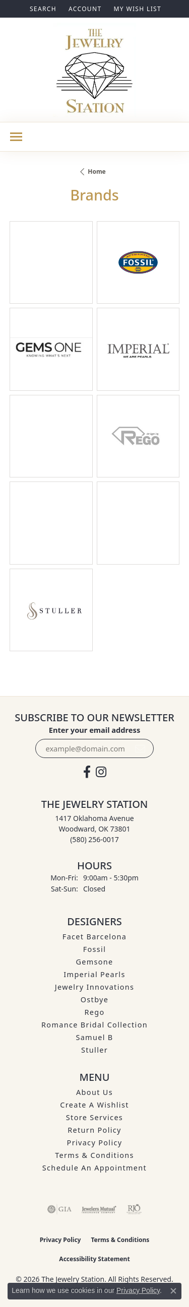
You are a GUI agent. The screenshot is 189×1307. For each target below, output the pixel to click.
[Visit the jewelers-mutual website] (99, 1209)
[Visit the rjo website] (134, 1209)
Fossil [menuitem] (94, 949)
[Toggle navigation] (16, 136)
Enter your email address (94, 730)
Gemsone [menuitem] (94, 962)
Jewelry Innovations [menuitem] (95, 987)
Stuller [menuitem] (94, 1050)
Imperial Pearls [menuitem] (94, 974)
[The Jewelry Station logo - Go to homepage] (94, 70)
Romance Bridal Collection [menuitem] (94, 1024)
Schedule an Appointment (94, 1168)
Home (97, 171)
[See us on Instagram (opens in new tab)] (101, 772)
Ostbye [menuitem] (95, 999)
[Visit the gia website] (59, 1209)
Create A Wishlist (94, 1105)
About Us (94, 1092)
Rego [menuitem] (94, 1012)
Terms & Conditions (94, 1155)
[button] (42, 9)
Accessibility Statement (94, 1259)
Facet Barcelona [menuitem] (94, 936)
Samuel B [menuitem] (94, 1037)
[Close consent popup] (173, 1291)
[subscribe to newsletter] (140, 748)
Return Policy (94, 1130)
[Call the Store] (94, 839)
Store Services (94, 1117)
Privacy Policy (94, 1142)
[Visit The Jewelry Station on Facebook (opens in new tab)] (87, 772)
